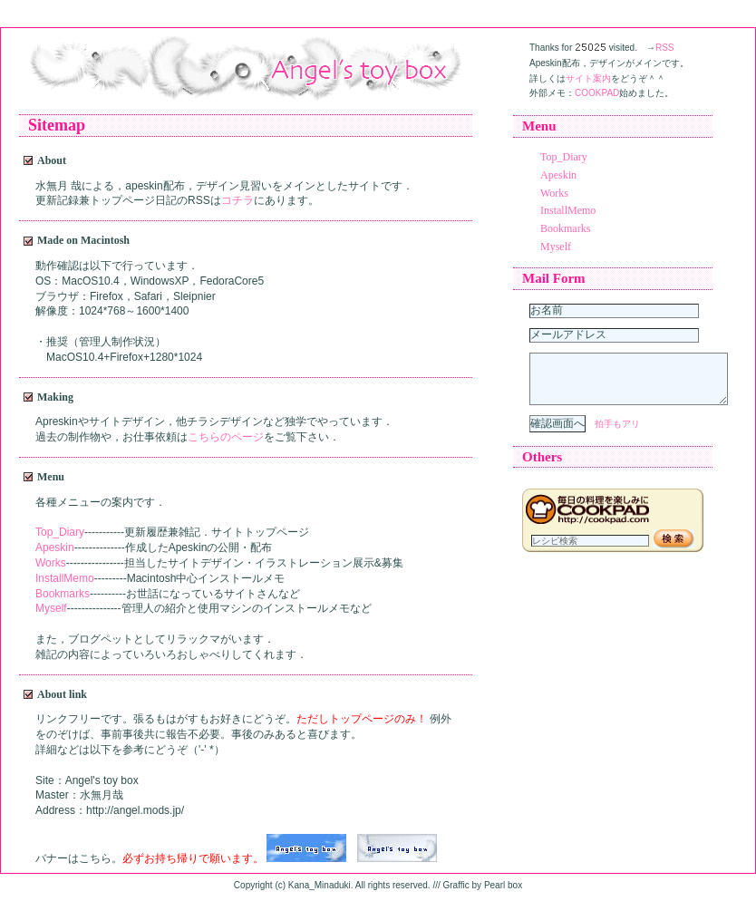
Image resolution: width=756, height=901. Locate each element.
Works (50, 563)
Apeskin (54, 547)
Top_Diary (59, 532)
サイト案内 (588, 78)
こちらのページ (226, 437)
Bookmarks (62, 593)
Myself (51, 608)
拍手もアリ (617, 435)
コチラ (237, 200)
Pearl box (503, 885)
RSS (664, 48)
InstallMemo (64, 578)
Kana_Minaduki (319, 885)
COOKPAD (597, 93)
